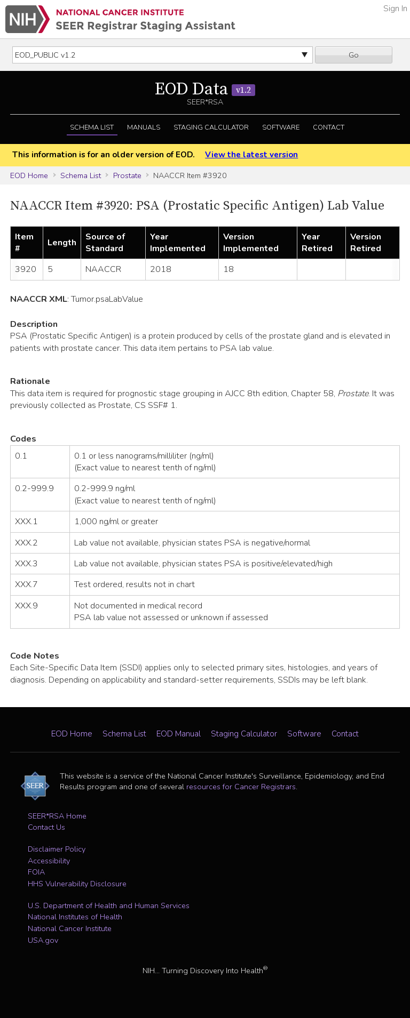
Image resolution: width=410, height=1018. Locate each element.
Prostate (127, 175)
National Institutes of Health (75, 916)
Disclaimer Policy (56, 849)
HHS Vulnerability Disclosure (77, 883)
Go (354, 55)
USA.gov (43, 940)
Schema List (92, 127)
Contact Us (46, 827)
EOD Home (29, 175)
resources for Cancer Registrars (241, 786)
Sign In (395, 8)
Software (280, 127)
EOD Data (205, 89)
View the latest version (251, 154)
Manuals (143, 127)
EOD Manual (178, 733)
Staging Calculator (211, 127)
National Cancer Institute (70, 928)
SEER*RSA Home (57, 816)
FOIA (36, 872)
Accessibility (49, 860)
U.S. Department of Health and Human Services (109, 905)
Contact (328, 127)
